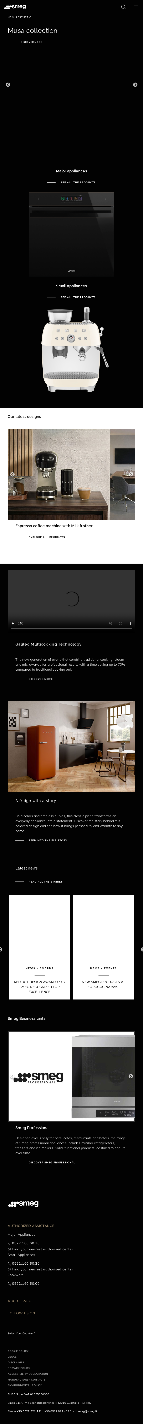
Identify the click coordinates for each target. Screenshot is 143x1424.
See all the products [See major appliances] (78, 182)
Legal (12, 1356)
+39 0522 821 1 (27, 1411)
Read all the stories (45, 881)
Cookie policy (18, 1351)
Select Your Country (20, 1333)
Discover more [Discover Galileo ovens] (40, 679)
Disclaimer (16, 1362)
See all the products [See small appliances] (78, 297)
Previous (7, 84)
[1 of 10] (39, 949)
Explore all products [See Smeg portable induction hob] (46, 537)
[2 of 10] (103, 949)
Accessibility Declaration (28, 1373)
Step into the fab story (47, 840)
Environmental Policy (25, 1385)
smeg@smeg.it (87, 1411)
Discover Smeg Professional (51, 1162)
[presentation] (71, 601)
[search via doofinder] (123, 7)
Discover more (31, 42)
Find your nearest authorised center (42, 1249)
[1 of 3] (71, 85)
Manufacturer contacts (27, 1379)
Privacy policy (19, 1368)
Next (135, 84)
